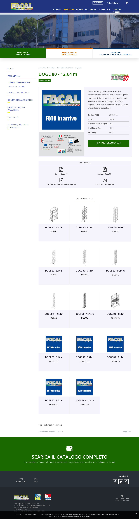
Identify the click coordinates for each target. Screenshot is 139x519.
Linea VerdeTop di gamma (23, 54)
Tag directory (21, 479)
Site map (35, 479)
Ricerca (99, 3)
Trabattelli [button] (14, 76)
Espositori (13, 117)
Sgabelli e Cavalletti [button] (18, 92)
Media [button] (93, 9)
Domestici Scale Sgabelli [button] (20, 100)
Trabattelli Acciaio (16, 86)
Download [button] (104, 9)
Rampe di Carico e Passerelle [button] (16, 108)
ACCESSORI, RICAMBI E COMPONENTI (18, 126)
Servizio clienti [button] (120, 9)
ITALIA (113, 3)
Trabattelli (51, 68)
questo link (86, 514)
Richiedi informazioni (108, 143)
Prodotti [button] (69, 9)
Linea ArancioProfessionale (69, 54)
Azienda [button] (57, 9)
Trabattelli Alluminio (19, 83)
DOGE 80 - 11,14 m (56, 432)
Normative (81, 9)
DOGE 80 (78, 68)
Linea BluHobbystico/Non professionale (116, 54)
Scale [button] (10, 69)
